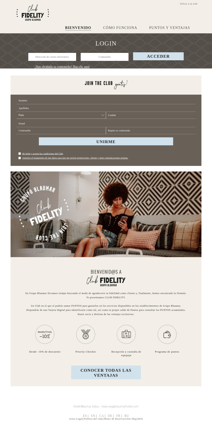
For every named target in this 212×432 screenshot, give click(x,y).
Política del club (93, 424)
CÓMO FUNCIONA (120, 28)
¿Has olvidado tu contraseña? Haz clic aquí (61, 66)
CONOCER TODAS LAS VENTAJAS (106, 378)
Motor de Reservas (114, 424)
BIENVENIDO (78, 28)
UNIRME (106, 144)
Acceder (158, 56)
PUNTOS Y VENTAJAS (169, 28)
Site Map (132, 424)
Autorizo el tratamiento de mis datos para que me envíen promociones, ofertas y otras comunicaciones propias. (75, 161)
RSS (140, 424)
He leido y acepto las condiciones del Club (42, 156)
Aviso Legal (75, 424)
